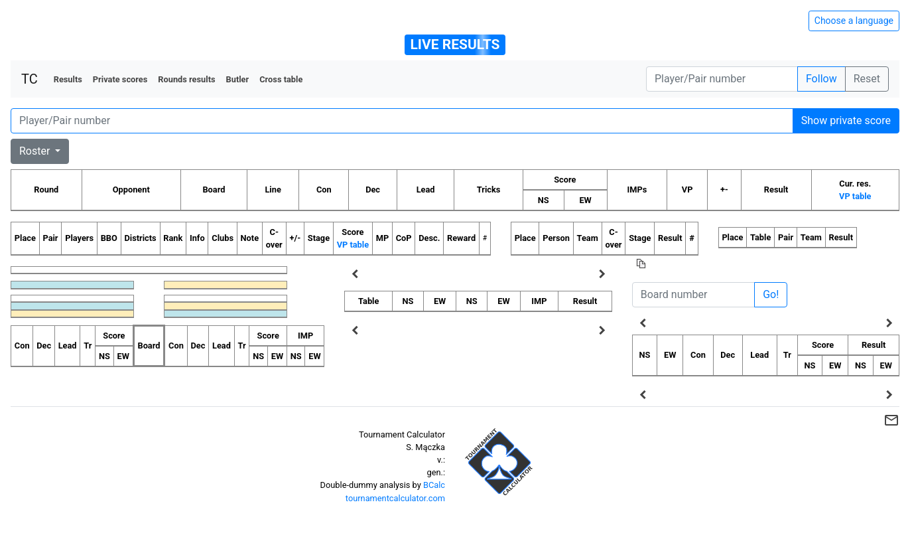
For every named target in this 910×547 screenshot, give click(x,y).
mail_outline (891, 420)
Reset (867, 78)
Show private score (846, 120)
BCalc (434, 485)
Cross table (280, 79)
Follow (821, 78)
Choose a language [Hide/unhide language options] (853, 20)
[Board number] (693, 294)
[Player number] (722, 79)
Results (68, 79)
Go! (771, 294)
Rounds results (186, 79)
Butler (237, 79)
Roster (35, 151)
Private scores (120, 79)
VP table (855, 196)
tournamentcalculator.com (395, 498)
